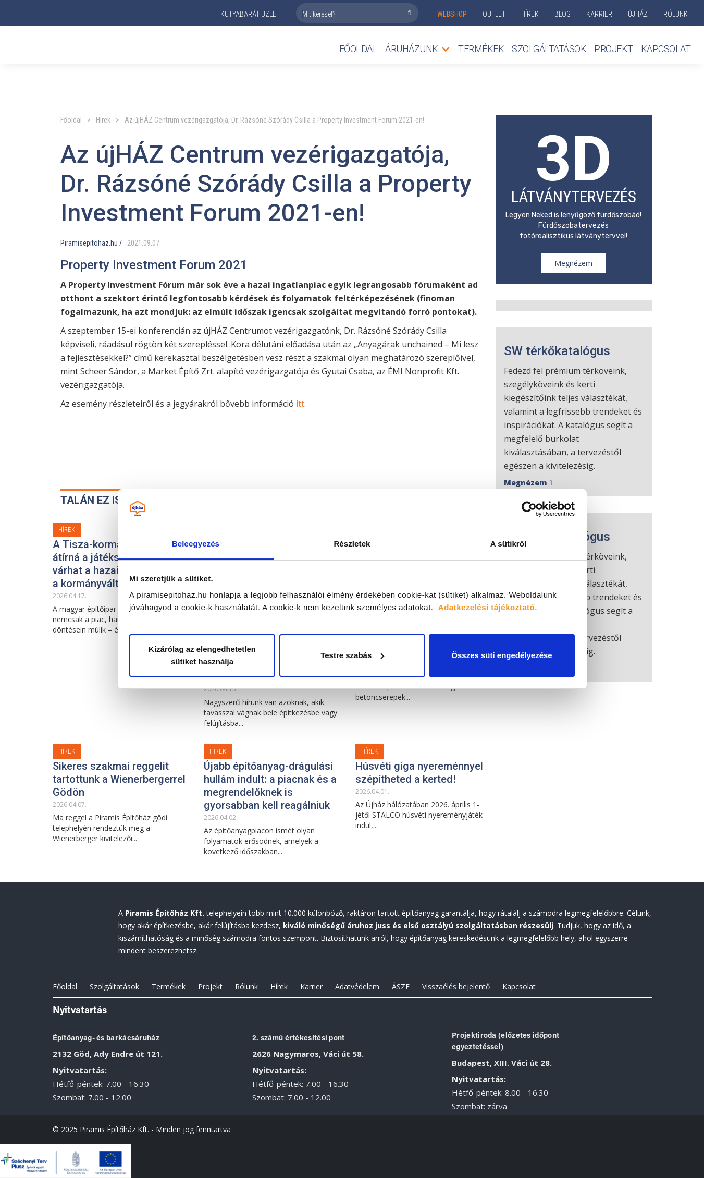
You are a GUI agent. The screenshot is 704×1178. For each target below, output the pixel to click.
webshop (452, 14)
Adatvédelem (357, 986)
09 (147, 243)
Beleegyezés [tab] (195, 543)
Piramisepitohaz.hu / (91, 243)
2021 (134, 243)
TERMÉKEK (481, 48)
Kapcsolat (666, 48)
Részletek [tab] (352, 543)
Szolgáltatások (549, 48)
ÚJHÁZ (638, 14)
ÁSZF (401, 986)
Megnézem (573, 263)
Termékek (169, 986)
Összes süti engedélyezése (501, 655)
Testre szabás (352, 655)
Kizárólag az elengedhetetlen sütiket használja (202, 655)
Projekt (613, 48)
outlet (494, 14)
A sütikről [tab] (508, 543)
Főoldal (358, 48)
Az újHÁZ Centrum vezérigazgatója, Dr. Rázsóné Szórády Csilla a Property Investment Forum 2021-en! (274, 120)
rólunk (675, 14)
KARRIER (599, 14)
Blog (562, 14)
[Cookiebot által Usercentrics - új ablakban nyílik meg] (529, 509)
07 (155, 243)
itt (300, 403)
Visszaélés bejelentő (456, 986)
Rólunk (246, 986)
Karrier (311, 986)
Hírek (530, 14)
